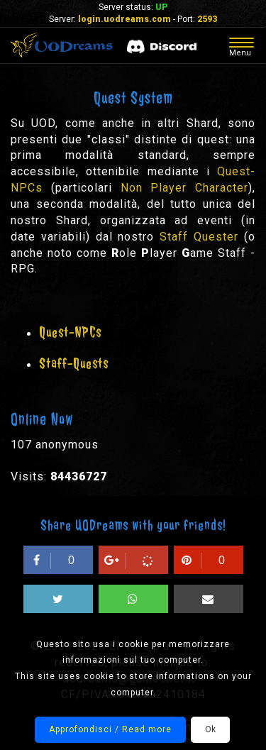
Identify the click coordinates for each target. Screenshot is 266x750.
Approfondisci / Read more (110, 729)
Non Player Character (185, 187)
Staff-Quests (74, 363)
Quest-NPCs (70, 332)
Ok (210, 729)
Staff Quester (199, 236)
